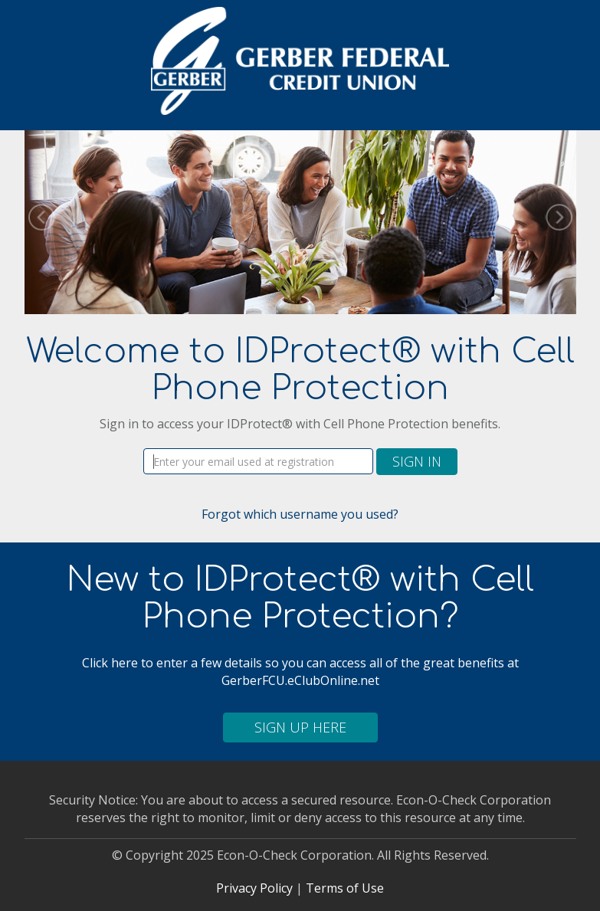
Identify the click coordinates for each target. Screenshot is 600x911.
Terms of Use (345, 888)
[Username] (258, 461)
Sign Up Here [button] (300, 727)
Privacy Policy (254, 888)
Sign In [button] (416, 461)
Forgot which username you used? (300, 514)
